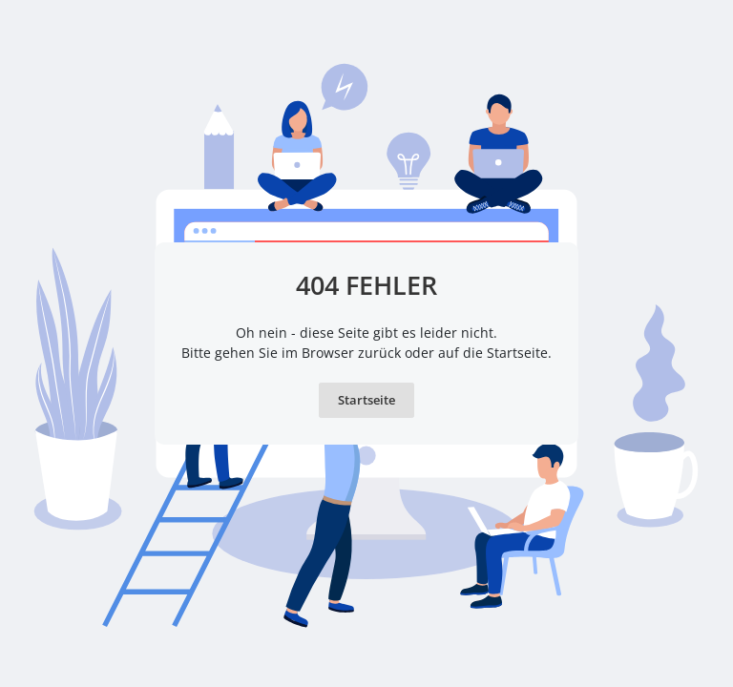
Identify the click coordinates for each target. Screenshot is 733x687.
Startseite (366, 399)
